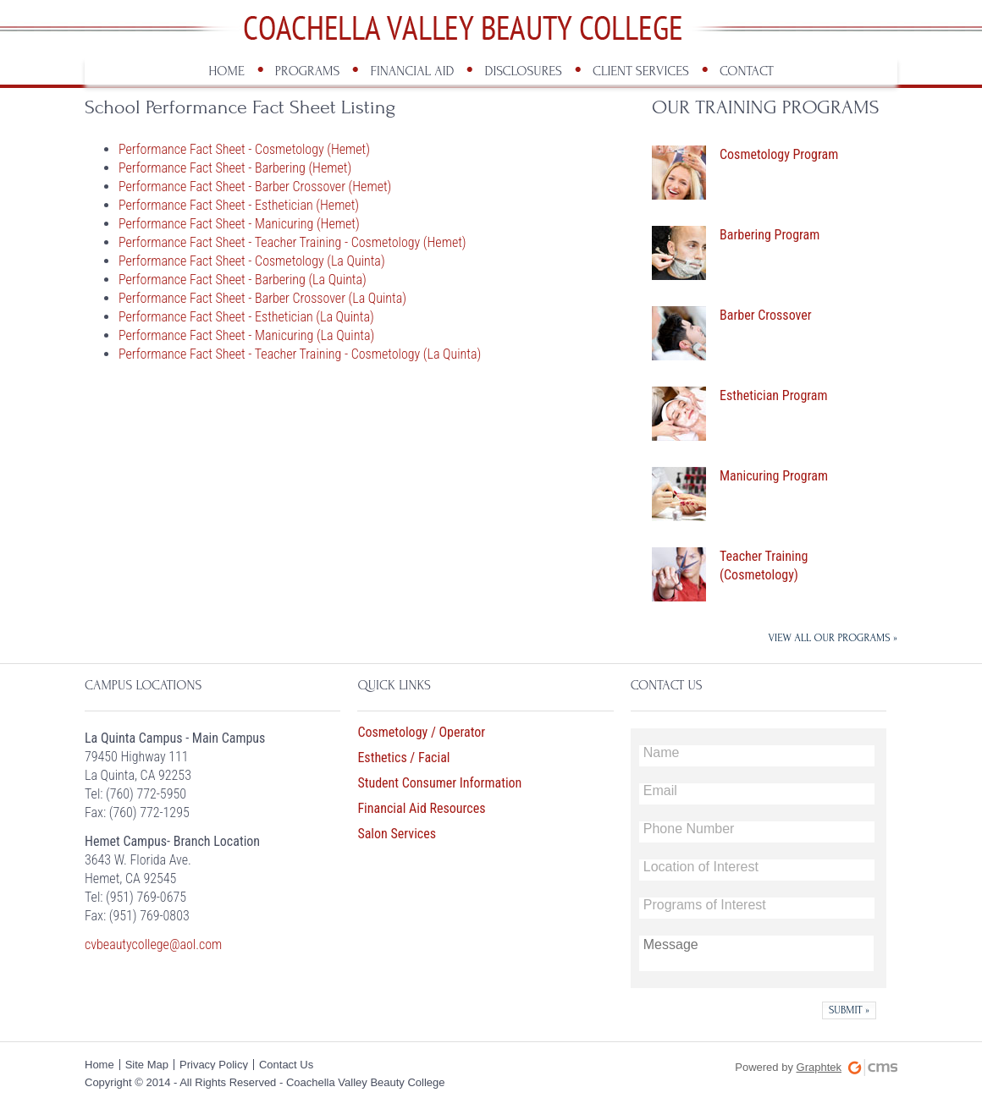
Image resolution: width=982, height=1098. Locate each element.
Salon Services (396, 834)
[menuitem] (226, 72)
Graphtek (819, 1067)
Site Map (146, 1064)
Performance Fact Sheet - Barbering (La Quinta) (243, 280)
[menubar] (490, 72)
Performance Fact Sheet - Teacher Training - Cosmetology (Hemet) (292, 242)
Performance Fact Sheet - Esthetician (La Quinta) (246, 317)
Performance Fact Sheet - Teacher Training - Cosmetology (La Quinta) (300, 354)
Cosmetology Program (779, 154)
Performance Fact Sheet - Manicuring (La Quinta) (246, 335)
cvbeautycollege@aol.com (153, 944)
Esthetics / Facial (403, 757)
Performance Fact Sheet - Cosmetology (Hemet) (244, 149)
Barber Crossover (766, 315)
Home (99, 1064)
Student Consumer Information (439, 783)
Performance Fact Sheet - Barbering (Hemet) (235, 168)
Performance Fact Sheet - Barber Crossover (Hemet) (255, 186)
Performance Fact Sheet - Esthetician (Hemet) (239, 205)
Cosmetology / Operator (421, 732)
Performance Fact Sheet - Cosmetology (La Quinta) (252, 261)
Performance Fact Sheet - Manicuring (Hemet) (239, 224)
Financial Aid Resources (421, 808)
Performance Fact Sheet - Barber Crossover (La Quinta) (262, 298)
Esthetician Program (774, 395)
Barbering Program (769, 235)
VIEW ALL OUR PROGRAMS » (832, 638)
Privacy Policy (213, 1064)
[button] (849, 1009)
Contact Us (286, 1064)
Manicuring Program (774, 476)
